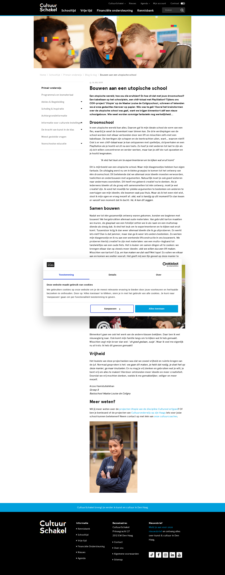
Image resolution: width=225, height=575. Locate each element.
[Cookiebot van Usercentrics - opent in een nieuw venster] (164, 264)
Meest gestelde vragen (53, 136)
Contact (118, 542)
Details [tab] (112, 274)
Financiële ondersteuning (115, 10)
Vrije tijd (86, 10)
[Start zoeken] (182, 10)
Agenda (144, 3)
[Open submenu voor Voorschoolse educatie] (81, 144)
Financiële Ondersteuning (91, 546)
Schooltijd (68, 10)
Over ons (118, 548)
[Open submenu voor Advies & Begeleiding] (81, 102)
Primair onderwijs (72, 75)
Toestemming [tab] (66, 274)
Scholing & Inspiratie (52, 108)
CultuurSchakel (116, 3)
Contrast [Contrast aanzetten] (175, 3)
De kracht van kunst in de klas (57, 129)
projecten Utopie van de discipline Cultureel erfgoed (148, 409)
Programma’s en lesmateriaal (57, 94)
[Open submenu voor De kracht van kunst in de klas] (81, 130)
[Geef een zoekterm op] (173, 10)
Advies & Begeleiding (52, 101)
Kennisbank (145, 10)
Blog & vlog (91, 75)
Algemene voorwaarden (126, 553)
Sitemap (118, 559)
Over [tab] (158, 274)
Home (43, 75)
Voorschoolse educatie (53, 143)
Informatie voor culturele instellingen (61, 122)
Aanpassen (112, 308)
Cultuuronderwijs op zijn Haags (148, 412)
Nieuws (132, 3)
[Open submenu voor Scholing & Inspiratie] (81, 109)
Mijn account (159, 3)
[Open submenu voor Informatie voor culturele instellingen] (81, 123)
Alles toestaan (157, 308)
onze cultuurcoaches (165, 416)
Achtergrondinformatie (54, 115)
